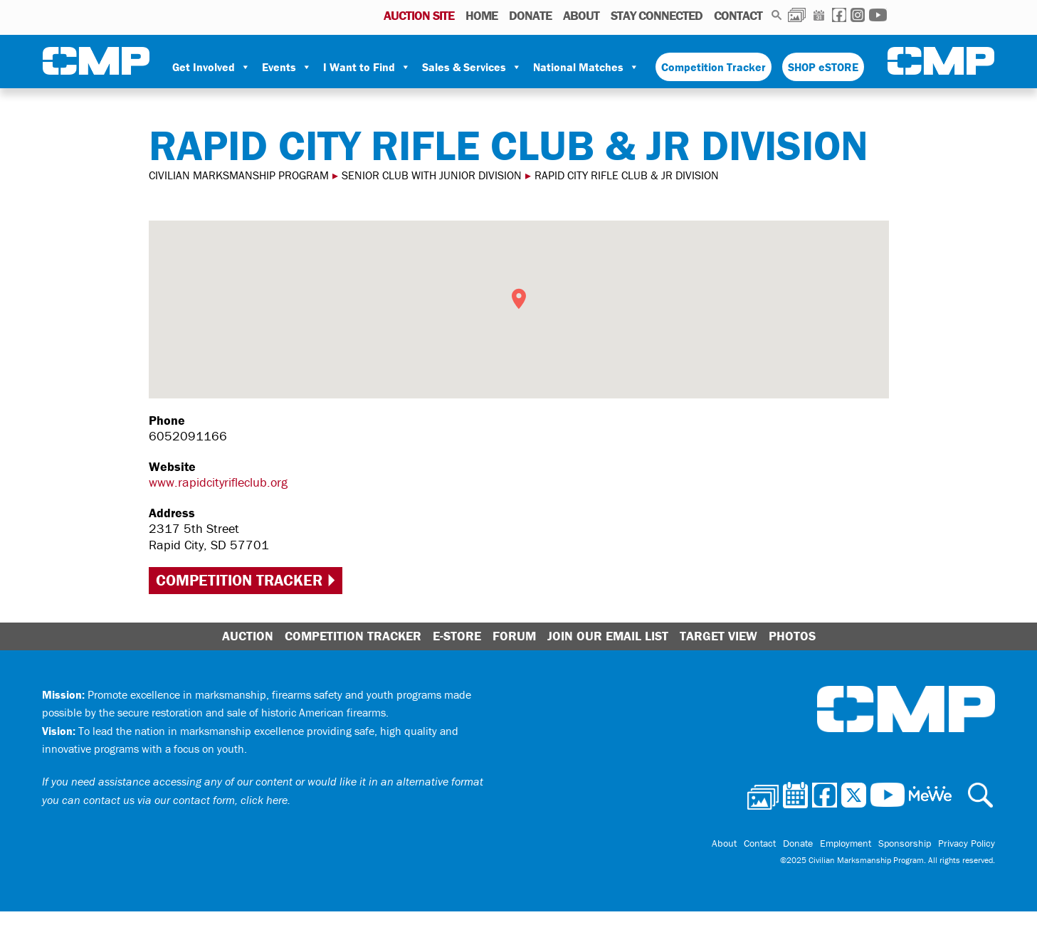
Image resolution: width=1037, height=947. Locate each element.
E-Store (457, 636)
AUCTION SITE (419, 15)
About (581, 15)
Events (287, 67)
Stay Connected (656, 15)
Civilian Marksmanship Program (96, 61)
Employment (845, 843)
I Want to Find (367, 67)
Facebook (839, 15)
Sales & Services (472, 67)
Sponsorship (904, 843)
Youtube (878, 15)
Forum (514, 636)
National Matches (586, 67)
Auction (247, 636)
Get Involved (211, 67)
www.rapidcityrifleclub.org (218, 482)
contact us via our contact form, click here (185, 800)
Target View (718, 636)
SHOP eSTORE (823, 67)
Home (481, 15)
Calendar (819, 15)
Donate (530, 15)
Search (777, 15)
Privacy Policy (966, 843)
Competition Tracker (713, 67)
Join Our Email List (607, 636)
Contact (738, 15)
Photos (797, 15)
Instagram (858, 15)
